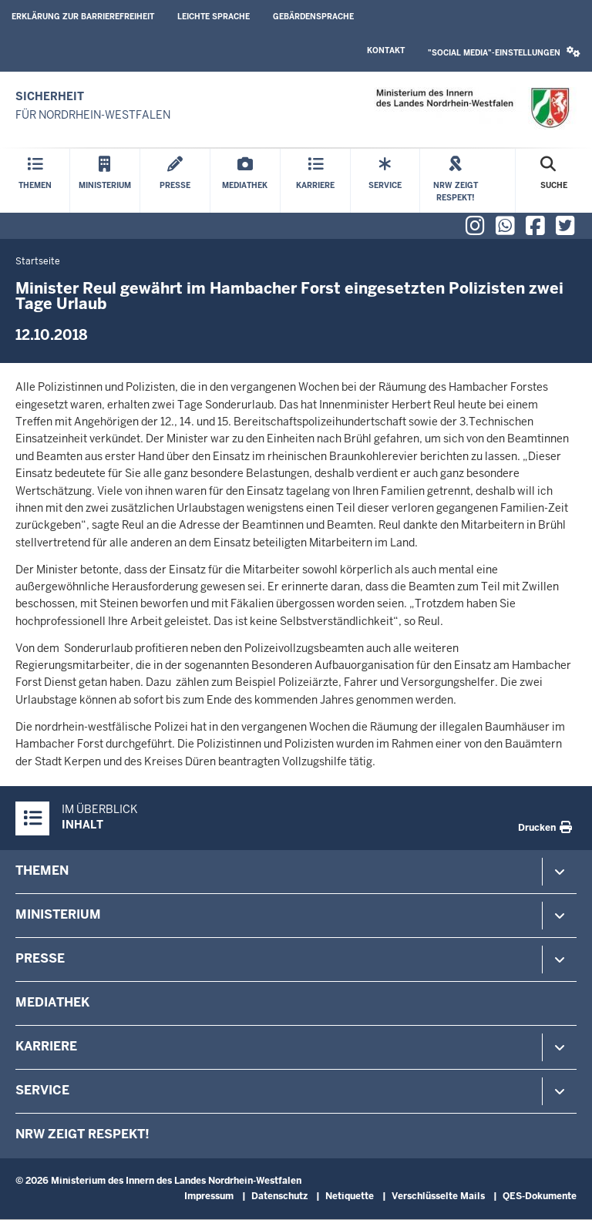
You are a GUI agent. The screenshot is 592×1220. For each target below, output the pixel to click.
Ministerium (58, 914)
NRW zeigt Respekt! (82, 1134)
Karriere (46, 1046)
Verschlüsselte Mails (438, 1196)
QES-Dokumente (540, 1196)
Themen (42, 870)
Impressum (209, 1196)
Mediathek (52, 1002)
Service (42, 1090)
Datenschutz (279, 1196)
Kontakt (386, 50)
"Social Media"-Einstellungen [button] (504, 52)
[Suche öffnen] (554, 181)
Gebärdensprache (313, 17)
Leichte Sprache (213, 17)
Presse (40, 958)
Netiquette (349, 1196)
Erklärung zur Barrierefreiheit (83, 17)
